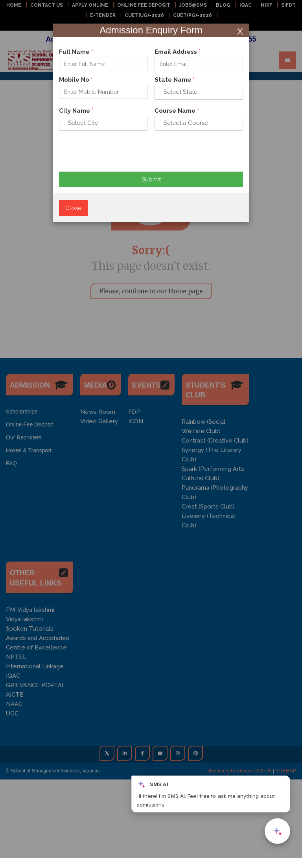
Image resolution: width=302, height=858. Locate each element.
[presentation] (119, 156)
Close (73, 208)
